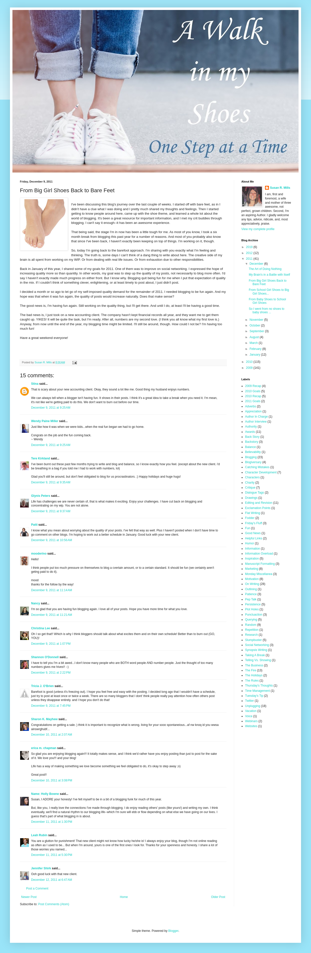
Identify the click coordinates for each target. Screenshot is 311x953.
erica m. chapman (43, 748)
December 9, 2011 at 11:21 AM (51, 615)
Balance (250, 447)
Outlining (251, 589)
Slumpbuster (253, 640)
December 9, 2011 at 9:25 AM (50, 407)
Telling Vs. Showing (258, 660)
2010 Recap (253, 396)
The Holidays (253, 675)
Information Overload (259, 553)
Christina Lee (40, 628)
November (257, 319)
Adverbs (250, 406)
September (257, 331)
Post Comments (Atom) (53, 904)
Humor (249, 543)
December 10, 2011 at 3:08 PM (51, 780)
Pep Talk (251, 599)
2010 (250, 362)
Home (124, 897)
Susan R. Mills (280, 188)
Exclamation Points (257, 508)
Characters (252, 477)
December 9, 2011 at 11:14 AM (51, 590)
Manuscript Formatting (260, 564)
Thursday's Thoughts (259, 685)
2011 (250, 258)
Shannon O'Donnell (45, 657)
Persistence (253, 604)
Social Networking (257, 645)
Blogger (173, 931)
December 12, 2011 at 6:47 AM (51, 880)
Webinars (251, 721)
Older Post (218, 897)
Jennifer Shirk (41, 868)
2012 (250, 253)
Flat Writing (252, 513)
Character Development (261, 472)
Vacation (251, 711)
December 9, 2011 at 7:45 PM (50, 705)
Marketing (251, 569)
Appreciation (253, 411)
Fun (247, 528)
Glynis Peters (41, 496)
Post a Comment (37, 888)
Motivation (252, 579)
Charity (250, 482)
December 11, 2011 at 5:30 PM (51, 855)
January (255, 354)
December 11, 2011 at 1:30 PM (51, 822)
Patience (251, 594)
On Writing (252, 584)
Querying (251, 619)
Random (250, 625)
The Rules (252, 680)
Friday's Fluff (253, 523)
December (257, 263)
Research (251, 634)
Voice (248, 716)
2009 (250, 368)
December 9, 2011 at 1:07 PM (50, 643)
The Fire (250, 670)
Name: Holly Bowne (45, 794)
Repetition (252, 630)
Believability (253, 452)
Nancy (35, 603)
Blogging (251, 457)
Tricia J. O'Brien (42, 686)
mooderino (39, 553)
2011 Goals (252, 401)
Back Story (252, 437)
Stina (34, 383)
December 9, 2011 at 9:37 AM (50, 511)
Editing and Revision (258, 503)
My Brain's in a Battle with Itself (269, 274)
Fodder (250, 518)
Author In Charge (256, 416)
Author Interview (256, 421)
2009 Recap (253, 386)
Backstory (251, 442)
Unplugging (252, 706)
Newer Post (29, 897)
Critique (250, 487)
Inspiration (252, 558)
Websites (251, 726)
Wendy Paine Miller (44, 421)
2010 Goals (252, 391)
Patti (34, 524)
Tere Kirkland (40, 458)
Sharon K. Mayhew (44, 719)
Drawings (251, 498)
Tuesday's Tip (254, 696)
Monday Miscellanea (258, 574)
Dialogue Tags (254, 492)
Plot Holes (252, 609)
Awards (250, 432)
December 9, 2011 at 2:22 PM (50, 672)
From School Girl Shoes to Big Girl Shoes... (269, 291)
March (254, 343)
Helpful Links (253, 538)
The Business (254, 665)
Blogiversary (253, 462)
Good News (253, 533)
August (255, 337)
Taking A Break (255, 655)
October (255, 325)
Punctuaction (253, 614)
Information (252, 548)
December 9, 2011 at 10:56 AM (51, 540)
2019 (250, 247)
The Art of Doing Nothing (265, 269)
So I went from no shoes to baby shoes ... (266, 310)
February (256, 349)
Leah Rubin (39, 835)
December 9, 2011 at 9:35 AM (50, 482)
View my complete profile (257, 229)
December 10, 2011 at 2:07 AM (51, 734)
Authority (251, 426)
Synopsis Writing (256, 650)
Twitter (249, 700)
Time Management (257, 691)
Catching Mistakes (257, 467)
